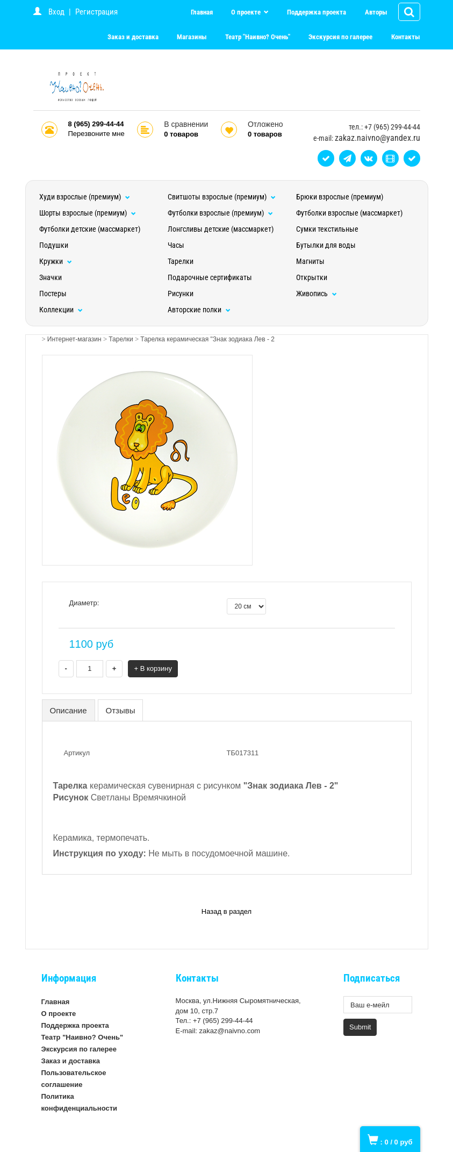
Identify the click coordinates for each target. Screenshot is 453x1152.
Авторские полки (199, 309)
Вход (56, 12)
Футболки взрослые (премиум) (220, 213)
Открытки (311, 277)
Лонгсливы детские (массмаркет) (221, 229)
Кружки (55, 261)
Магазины (192, 37)
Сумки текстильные (327, 229)
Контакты (405, 37)
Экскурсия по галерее (340, 37)
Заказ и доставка (133, 37)
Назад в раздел (226, 911)
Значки (50, 277)
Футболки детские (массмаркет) (89, 229)
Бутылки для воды (326, 245)
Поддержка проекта (316, 12)
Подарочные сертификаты (210, 277)
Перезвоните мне (96, 134)
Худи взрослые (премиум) (84, 196)
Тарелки (180, 261)
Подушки (53, 245)
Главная (202, 12)
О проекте (246, 12)
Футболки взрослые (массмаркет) (349, 213)
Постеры (53, 293)
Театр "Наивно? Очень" (257, 37)
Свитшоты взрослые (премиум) (222, 196)
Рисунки (180, 293)
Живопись (316, 293)
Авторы (376, 12)
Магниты (310, 261)
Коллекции (61, 309)
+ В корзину (153, 668)
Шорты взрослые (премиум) (87, 213)
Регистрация (96, 12)
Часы (176, 245)
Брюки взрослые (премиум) (339, 196)
